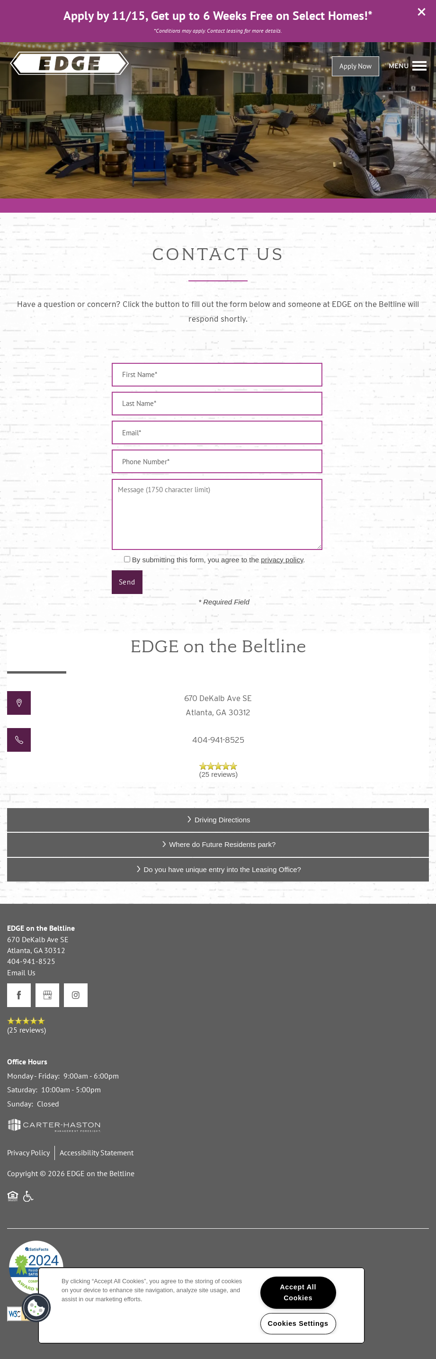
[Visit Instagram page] (76, 995)
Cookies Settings (298, 1323)
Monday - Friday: (33, 1075)
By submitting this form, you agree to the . (218, 560)
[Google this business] (47, 995)
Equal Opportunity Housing (12, 1201)
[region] (201, 1305)
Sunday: (20, 1103)
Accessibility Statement (96, 1152)
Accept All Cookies (298, 1292)
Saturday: (22, 1089)
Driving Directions (218, 820)
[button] (422, 12)
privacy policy (282, 560)
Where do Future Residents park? (218, 844)
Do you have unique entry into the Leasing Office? (218, 869)
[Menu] (408, 65)
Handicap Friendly (29, 1201)
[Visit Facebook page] (19, 995)
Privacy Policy (28, 1152)
